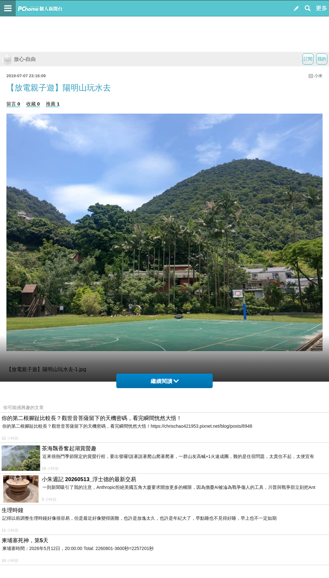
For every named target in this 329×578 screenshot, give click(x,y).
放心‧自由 (19, 59)
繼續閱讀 (165, 381)
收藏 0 (33, 104)
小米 (318, 75)
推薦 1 (53, 104)
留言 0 (13, 104)
